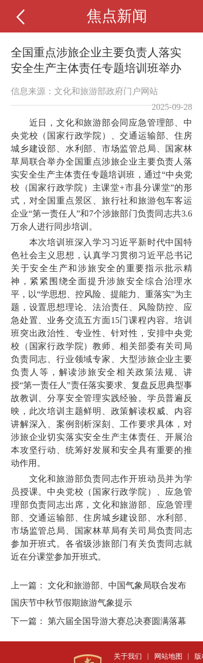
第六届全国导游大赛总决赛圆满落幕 (117, 621)
